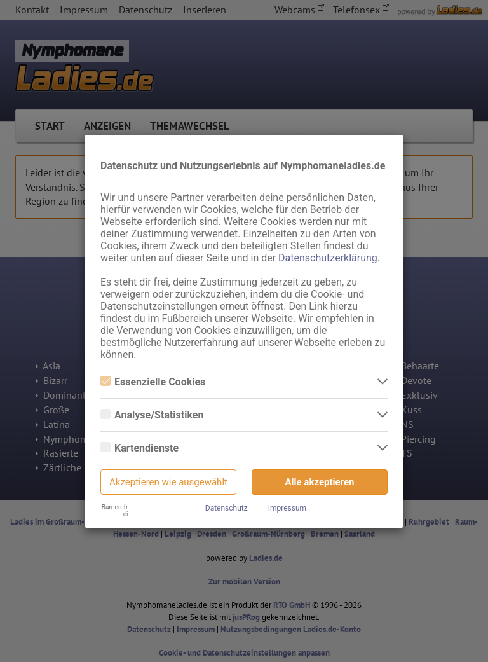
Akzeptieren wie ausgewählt (168, 482)
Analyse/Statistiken (151, 415)
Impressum (287, 508)
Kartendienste (139, 448)
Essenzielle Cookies (152, 382)
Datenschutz (226, 508)
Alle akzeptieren (320, 482)
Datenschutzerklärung (327, 258)
